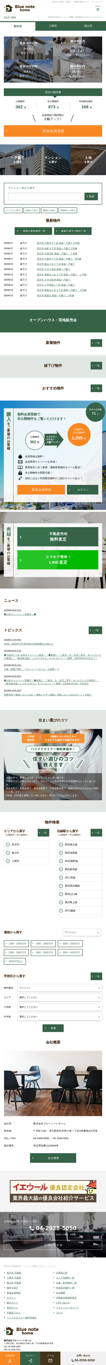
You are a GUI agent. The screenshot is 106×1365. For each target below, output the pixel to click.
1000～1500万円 (17, 943)
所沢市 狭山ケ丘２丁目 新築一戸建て (56, 264)
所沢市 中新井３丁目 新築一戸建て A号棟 (58, 243)
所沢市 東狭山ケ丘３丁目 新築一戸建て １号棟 (62, 274)
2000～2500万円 (71, 943)
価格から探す (49, 210)
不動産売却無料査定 (66, 1297)
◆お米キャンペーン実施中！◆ (20, 614)
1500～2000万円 (44, 943)
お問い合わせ (63, 1302)
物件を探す (12, 1287)
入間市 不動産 (14, 1277)
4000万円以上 (16, 961)
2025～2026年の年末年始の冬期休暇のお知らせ (29, 644)
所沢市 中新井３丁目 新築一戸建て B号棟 (59, 259)
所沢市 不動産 (10, 17)
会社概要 (60, 1292)
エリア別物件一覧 (65, 1277)
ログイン (11, 1297)
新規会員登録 (14, 1292)
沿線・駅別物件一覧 (66, 1282)
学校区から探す (67, 210)
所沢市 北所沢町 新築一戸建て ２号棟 (57, 253)
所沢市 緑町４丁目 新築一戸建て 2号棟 (57, 248)
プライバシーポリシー (67, 1307)
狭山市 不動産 (14, 1282)
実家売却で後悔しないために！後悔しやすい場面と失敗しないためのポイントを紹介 (48, 694)
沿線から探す (31, 210)
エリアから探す (13, 210)
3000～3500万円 (44, 952)
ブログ (59, 1312)
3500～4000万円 (71, 952)
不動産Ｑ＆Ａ (13, 1312)
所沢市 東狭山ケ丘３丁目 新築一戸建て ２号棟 (62, 290)
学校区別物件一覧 (65, 1287)
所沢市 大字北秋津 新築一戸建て (54, 279)
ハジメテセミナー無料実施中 (22, 1317)
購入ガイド (12, 1302)
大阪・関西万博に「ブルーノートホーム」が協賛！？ (31, 669)
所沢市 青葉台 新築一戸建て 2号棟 (55, 295)
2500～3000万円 (17, 952)
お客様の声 (62, 1272)
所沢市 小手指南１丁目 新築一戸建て (56, 285)
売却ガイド (12, 1307)
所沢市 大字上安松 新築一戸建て (54, 269)
